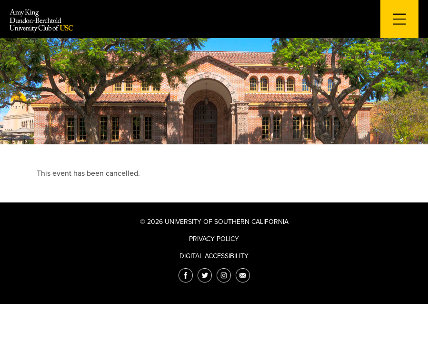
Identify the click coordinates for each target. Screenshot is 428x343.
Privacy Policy (214, 239)
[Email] (243, 275)
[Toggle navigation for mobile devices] (399, 19)
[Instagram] (224, 275)
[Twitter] (205, 275)
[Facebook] (186, 275)
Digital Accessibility (214, 256)
